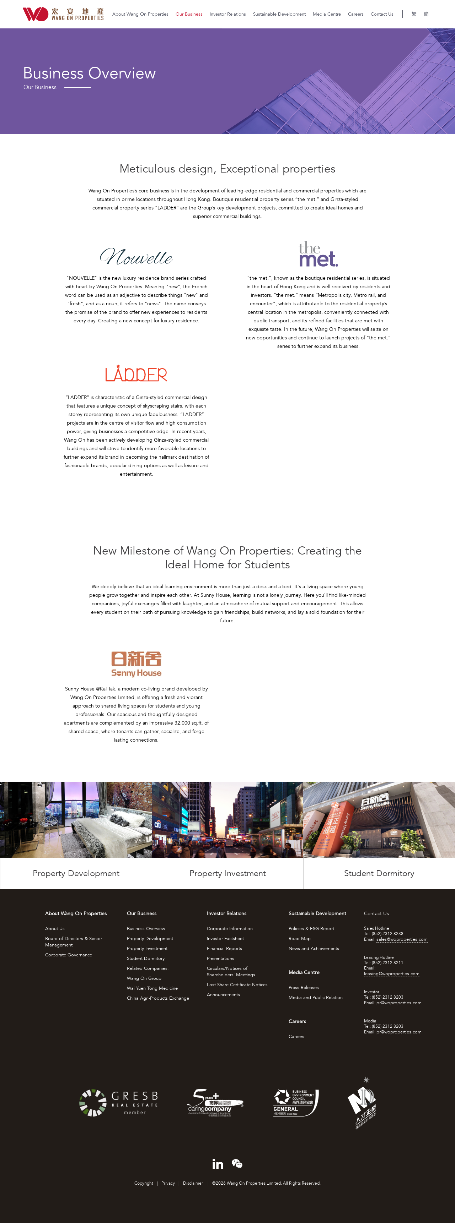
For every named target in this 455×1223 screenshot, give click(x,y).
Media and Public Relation (316, 997)
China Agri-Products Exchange (158, 998)
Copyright (143, 1183)
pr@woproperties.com (399, 1003)
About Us (55, 929)
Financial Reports (224, 948)
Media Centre (327, 14)
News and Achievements (314, 948)
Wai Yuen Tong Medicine (152, 988)
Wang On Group (144, 978)
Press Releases (304, 987)
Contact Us (382, 14)
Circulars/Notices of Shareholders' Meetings (231, 972)
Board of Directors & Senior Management (73, 942)
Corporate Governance (68, 955)
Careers (356, 14)
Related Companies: (148, 968)
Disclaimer (193, 1183)
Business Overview (146, 929)
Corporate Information (230, 929)
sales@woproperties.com (402, 939)
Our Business (189, 14)
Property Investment (147, 948)
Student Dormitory (146, 958)
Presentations (220, 958)
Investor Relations (228, 14)
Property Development (150, 938)
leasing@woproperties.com (391, 974)
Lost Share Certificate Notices (237, 985)
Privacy (168, 1183)
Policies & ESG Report (311, 929)
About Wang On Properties (140, 14)
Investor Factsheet (225, 938)
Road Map (300, 938)
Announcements (223, 995)
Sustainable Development (279, 14)
